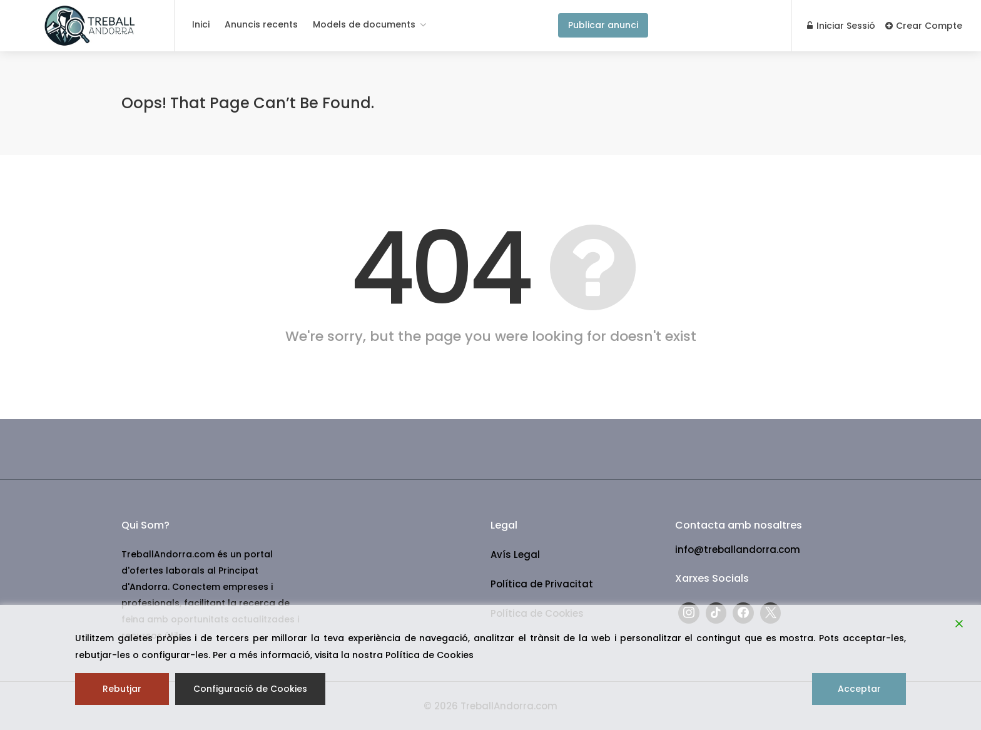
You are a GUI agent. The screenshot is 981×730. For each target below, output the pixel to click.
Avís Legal (515, 554)
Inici (201, 24)
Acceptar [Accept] (859, 688)
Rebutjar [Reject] (122, 688)
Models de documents (364, 24)
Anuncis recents (261, 24)
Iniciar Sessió (841, 25)
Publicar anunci (603, 25)
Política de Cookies (429, 655)
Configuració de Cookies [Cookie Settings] (250, 688)
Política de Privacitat (541, 584)
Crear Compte (923, 25)
